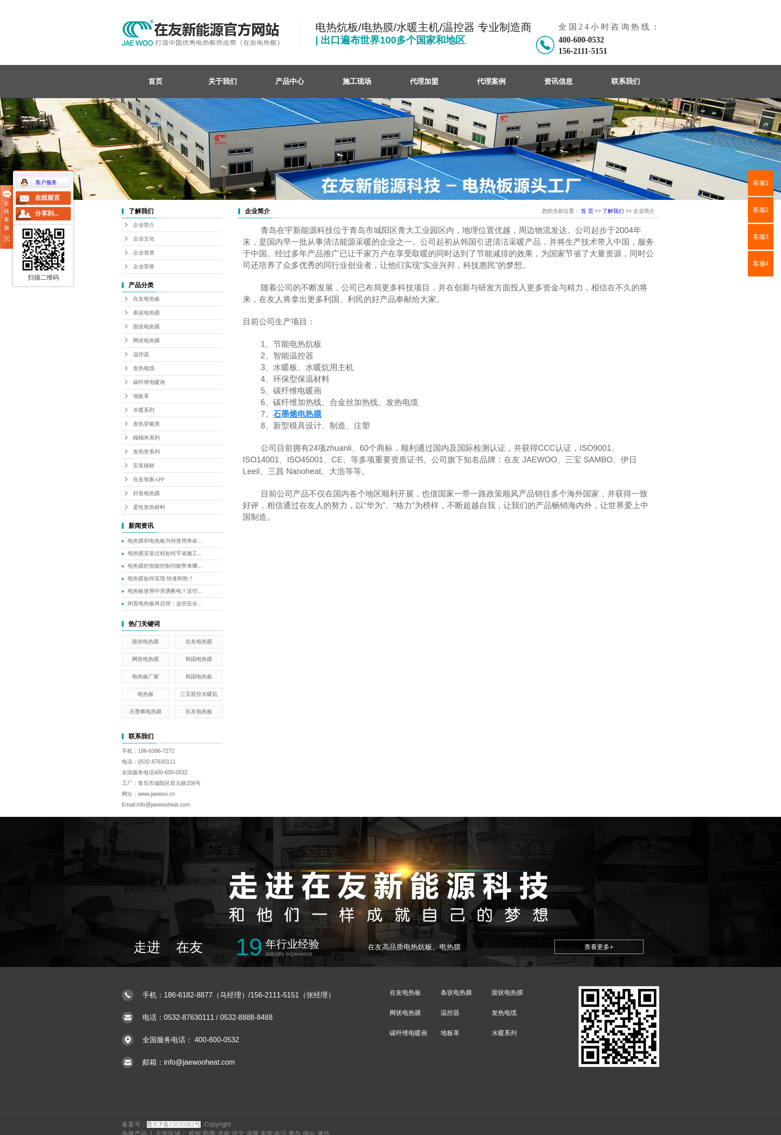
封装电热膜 (146, 493)
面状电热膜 (146, 327)
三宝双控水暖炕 (199, 694)
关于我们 (222, 81)
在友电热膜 (198, 642)
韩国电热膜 (198, 659)
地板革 (141, 396)
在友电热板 (146, 299)
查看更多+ (598, 946)
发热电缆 (143, 368)
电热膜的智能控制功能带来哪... (165, 566)
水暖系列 (143, 410)
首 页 (587, 211)
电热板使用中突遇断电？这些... (165, 591)
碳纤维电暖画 (149, 382)
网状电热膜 (146, 340)
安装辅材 (143, 465)
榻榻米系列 (146, 438)
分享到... (47, 213)
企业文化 (143, 239)
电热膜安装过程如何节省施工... (165, 553)
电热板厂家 (145, 676)
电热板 (145, 694)
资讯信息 (558, 81)
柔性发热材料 (149, 507)
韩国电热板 (198, 676)
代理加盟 (424, 81)
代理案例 (491, 81)
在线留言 (47, 197)
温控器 (141, 354)
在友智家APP (148, 479)
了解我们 (613, 211)
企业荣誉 (143, 266)
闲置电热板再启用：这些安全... (165, 603)
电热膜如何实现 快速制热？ (160, 578)
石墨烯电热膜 (145, 711)
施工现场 (357, 81)
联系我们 (625, 81)
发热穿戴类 (146, 424)
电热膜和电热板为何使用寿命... (165, 541)
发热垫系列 (146, 452)
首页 (155, 81)
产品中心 (289, 81)
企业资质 (143, 253)
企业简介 (143, 225)
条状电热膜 (146, 313)
